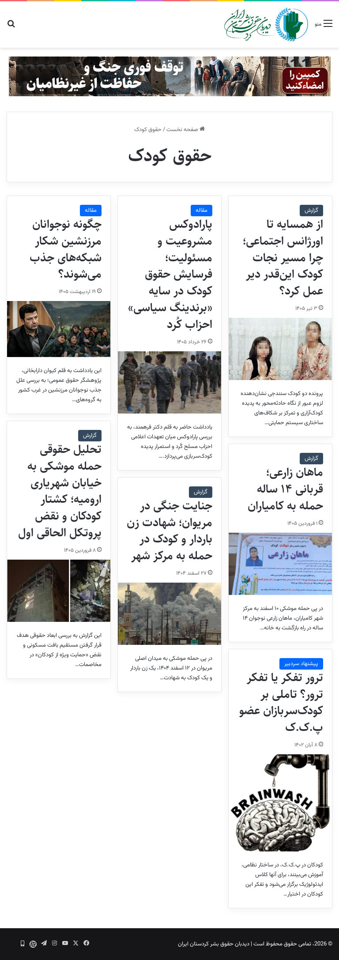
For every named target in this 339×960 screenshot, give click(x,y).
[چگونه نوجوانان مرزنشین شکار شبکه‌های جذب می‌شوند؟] (58, 329)
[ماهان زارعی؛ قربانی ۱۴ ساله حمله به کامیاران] (280, 564)
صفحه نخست (185, 129)
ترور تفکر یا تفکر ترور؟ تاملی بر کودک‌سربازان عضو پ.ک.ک (281, 702)
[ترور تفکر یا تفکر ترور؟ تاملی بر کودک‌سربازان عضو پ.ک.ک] (280, 802)
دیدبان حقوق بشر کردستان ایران (213, 944)
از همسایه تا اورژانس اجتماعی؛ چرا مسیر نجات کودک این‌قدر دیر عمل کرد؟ (283, 257)
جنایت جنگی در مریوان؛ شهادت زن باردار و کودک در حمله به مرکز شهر (169, 531)
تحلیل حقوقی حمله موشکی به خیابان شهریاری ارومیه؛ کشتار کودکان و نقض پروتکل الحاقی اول (60, 491)
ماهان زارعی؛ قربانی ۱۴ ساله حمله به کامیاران (285, 489)
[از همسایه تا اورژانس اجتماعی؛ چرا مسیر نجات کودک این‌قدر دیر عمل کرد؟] (280, 349)
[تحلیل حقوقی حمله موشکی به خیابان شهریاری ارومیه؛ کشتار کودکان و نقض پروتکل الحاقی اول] (58, 591)
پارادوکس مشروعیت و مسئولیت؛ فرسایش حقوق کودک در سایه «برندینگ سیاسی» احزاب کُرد (170, 274)
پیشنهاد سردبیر (301, 663)
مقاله (201, 210)
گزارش (311, 210)
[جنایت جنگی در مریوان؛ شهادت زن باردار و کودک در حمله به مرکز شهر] (169, 614)
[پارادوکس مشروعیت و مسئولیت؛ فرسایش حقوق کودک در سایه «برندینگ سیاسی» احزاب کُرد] (169, 382)
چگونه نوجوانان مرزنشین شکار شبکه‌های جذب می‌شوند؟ (66, 249)
